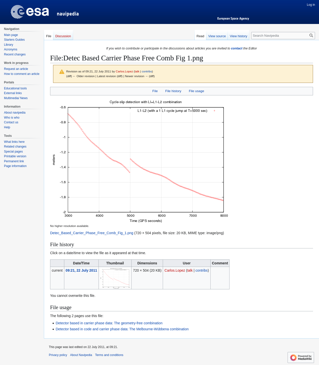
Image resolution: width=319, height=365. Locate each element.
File (155, 91)
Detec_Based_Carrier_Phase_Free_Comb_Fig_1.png (91, 233)
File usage (196, 91)
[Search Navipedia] (283, 35)
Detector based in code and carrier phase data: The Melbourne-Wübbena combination (122, 329)
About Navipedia (81, 355)
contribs (147, 71)
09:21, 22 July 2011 (81, 270)
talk (137, 71)
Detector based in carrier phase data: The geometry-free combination (109, 323)
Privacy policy (58, 355)
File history (173, 91)
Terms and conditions (109, 355)
